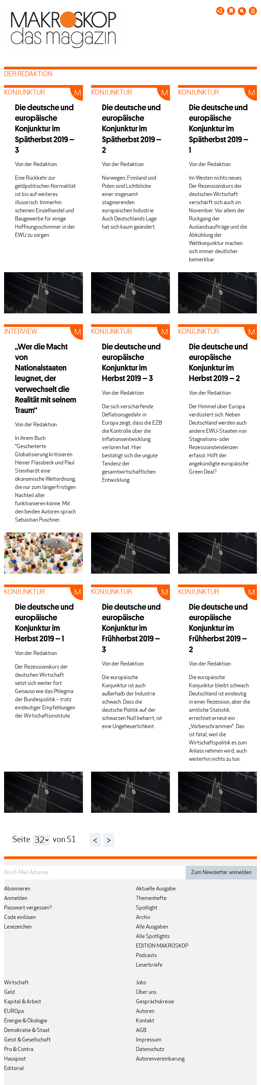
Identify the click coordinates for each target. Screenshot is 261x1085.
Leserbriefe (149, 965)
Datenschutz (150, 1049)
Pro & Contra (18, 1049)
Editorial (14, 1068)
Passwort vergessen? (28, 908)
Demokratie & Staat (27, 1030)
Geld (9, 992)
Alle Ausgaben (152, 927)
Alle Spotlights (153, 936)
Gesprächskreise (155, 1002)
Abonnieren (17, 889)
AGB (141, 1030)
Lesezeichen (18, 927)
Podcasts (146, 955)
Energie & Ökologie (25, 1021)
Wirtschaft (16, 983)
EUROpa (14, 1011)
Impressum (148, 1040)
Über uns (146, 992)
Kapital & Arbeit (22, 1002)
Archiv (143, 917)
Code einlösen (20, 917)
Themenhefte (151, 898)
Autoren (145, 1011)
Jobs (141, 983)
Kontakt (145, 1021)
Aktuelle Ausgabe (156, 889)
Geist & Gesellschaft (27, 1040)
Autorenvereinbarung (160, 1059)
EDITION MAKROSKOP (162, 946)
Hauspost (15, 1059)
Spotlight (146, 908)
